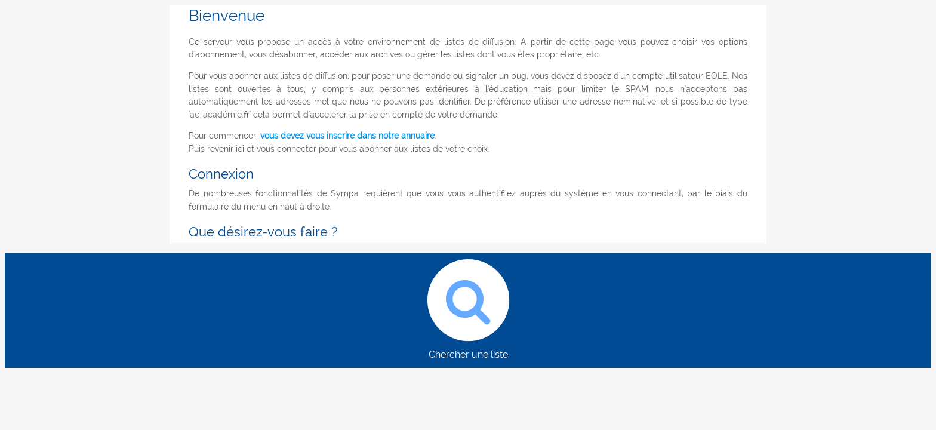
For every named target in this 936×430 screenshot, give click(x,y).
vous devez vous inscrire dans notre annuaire (347, 135)
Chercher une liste (468, 306)
